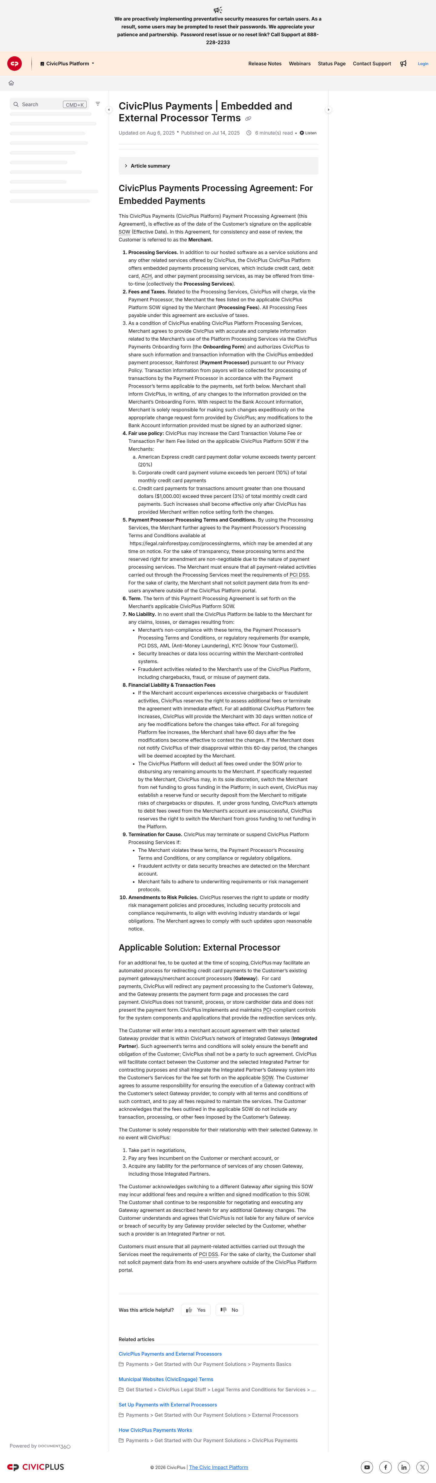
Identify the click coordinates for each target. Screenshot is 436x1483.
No (229, 1310)
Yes (196, 1310)
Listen (308, 132)
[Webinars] (300, 63)
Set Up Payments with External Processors (168, 1405)
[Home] (11, 83)
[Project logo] (14, 63)
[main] (218, 771)
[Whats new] (403, 63)
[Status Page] (332, 63)
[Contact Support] (372, 63)
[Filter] (97, 103)
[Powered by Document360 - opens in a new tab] (40, 1446)
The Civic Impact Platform (218, 1467)
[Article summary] (219, 166)
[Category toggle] (109, 109)
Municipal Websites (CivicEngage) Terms (166, 1379)
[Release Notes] (265, 63)
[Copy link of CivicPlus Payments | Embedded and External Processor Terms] (248, 118)
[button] (49, 104)
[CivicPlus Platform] (67, 63)
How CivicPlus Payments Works (155, 1430)
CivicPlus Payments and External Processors (170, 1354)
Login (423, 63)
